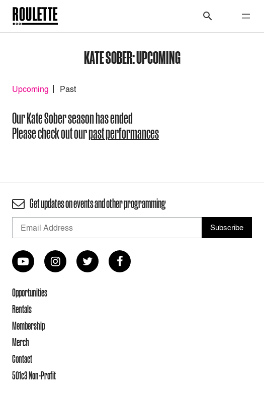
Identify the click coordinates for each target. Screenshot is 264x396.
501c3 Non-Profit (34, 375)
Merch (20, 342)
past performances (124, 133)
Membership (28, 325)
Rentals (22, 309)
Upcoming (30, 89)
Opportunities (29, 292)
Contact (22, 358)
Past (68, 89)
